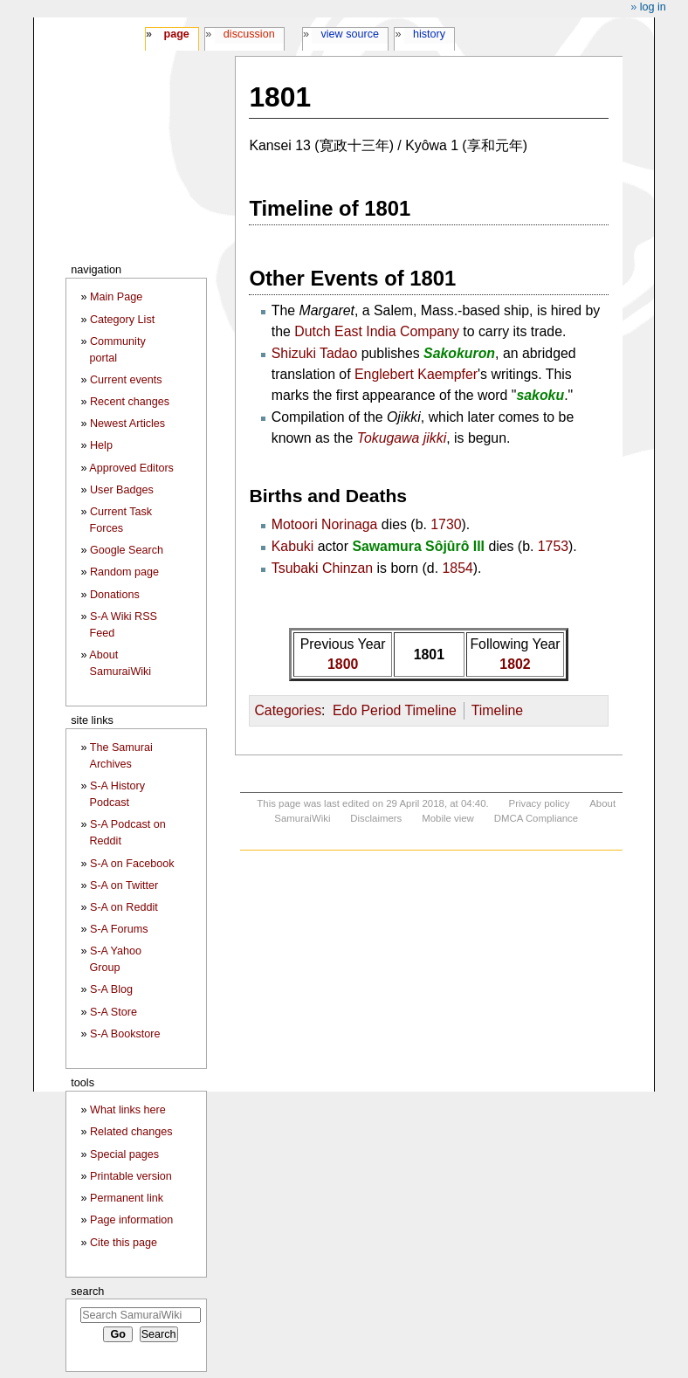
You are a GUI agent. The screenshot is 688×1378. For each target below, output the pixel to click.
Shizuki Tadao (314, 353)
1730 (445, 524)
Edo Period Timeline (395, 710)
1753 (553, 546)
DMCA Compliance (536, 818)
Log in (653, 7)
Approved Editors (131, 468)
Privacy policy (539, 803)
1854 (458, 568)
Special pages (124, 1154)
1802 (514, 664)
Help (101, 445)
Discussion (249, 34)
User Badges (122, 490)
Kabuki (293, 546)
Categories (287, 710)
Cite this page (123, 1243)
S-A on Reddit (124, 907)
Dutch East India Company (376, 331)
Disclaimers (376, 818)
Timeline (497, 710)
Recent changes (129, 402)
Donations (115, 595)
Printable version (131, 1176)
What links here (128, 1110)
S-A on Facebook (132, 864)
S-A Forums (119, 929)
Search (87, 1291)
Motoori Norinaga (325, 524)
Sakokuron (459, 353)
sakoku (540, 395)
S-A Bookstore (125, 1034)
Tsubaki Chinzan (322, 568)
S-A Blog (111, 989)
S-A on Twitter (124, 885)
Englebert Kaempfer (416, 374)
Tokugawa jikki (402, 438)
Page (176, 34)
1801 (429, 654)
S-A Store (113, 1012)
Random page (124, 572)
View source (350, 34)
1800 (342, 664)
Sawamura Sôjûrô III (418, 546)
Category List (122, 319)
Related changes (131, 1132)
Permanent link (126, 1198)
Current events (126, 380)
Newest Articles (127, 423)
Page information (131, 1220)
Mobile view (448, 818)
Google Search (126, 550)
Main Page (116, 297)
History (429, 34)
